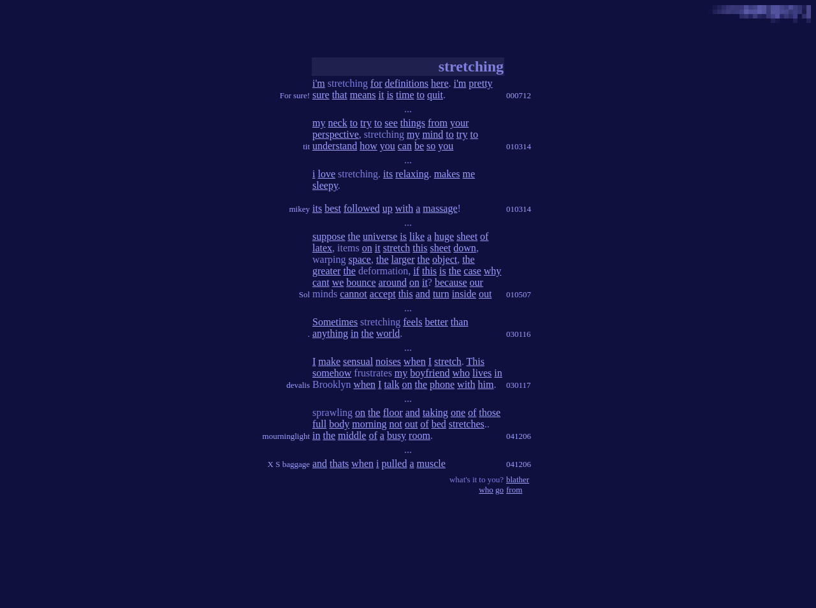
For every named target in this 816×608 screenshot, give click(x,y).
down (464, 247)
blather (517, 479)
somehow (331, 372)
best (332, 208)
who (461, 372)
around (393, 282)
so (430, 145)
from (438, 122)
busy (396, 435)
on (367, 247)
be (419, 145)
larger (403, 259)
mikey (299, 209)
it (381, 94)
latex (322, 247)
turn (441, 293)
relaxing (411, 173)
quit (435, 94)
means (363, 94)
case (472, 270)
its (388, 173)
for (376, 83)
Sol (304, 294)
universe (380, 236)
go (499, 489)
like (417, 236)
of (484, 236)
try (366, 122)
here (440, 83)
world (388, 333)
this (419, 247)
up (387, 208)
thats (339, 463)
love (326, 173)
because (451, 282)
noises (388, 361)
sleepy (325, 185)
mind (432, 134)
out (485, 293)
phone (442, 384)
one (458, 412)
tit (306, 146)
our (476, 282)
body (339, 424)
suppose (329, 236)
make (329, 361)
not (395, 424)
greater (326, 270)
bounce (360, 282)
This (475, 361)
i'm (318, 83)
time (405, 94)
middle (352, 435)
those (489, 412)
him (486, 384)
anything (330, 333)
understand (334, 145)
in (354, 333)
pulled (394, 463)
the (354, 236)
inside (464, 293)
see (390, 122)
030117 (518, 385)
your (459, 122)
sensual (358, 361)
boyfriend (429, 372)
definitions (406, 83)
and (423, 293)
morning (369, 424)
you (387, 145)
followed (362, 208)
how (368, 145)
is (389, 94)
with (404, 208)
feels (412, 321)
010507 (518, 294)
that (339, 94)
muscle (431, 463)
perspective (335, 134)
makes (447, 173)
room (419, 435)
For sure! (295, 95)
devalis (298, 385)
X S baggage (289, 464)
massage (440, 208)
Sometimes (335, 321)
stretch (397, 247)
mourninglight (286, 436)
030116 (518, 334)
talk (391, 384)
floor (393, 412)
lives (482, 372)
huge (444, 236)
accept (383, 293)
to (421, 94)
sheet (466, 236)
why (493, 270)
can (405, 145)
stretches (466, 424)
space (359, 259)
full (319, 424)
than (460, 321)
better (436, 321)
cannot (353, 293)
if (416, 270)
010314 (518, 146)
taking (435, 412)
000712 (518, 95)
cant (321, 282)
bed (439, 424)
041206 (518, 436)
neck (337, 122)
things (412, 122)
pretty (480, 83)
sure (321, 94)
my (318, 122)
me (469, 173)
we (338, 282)
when (415, 361)
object (444, 259)
